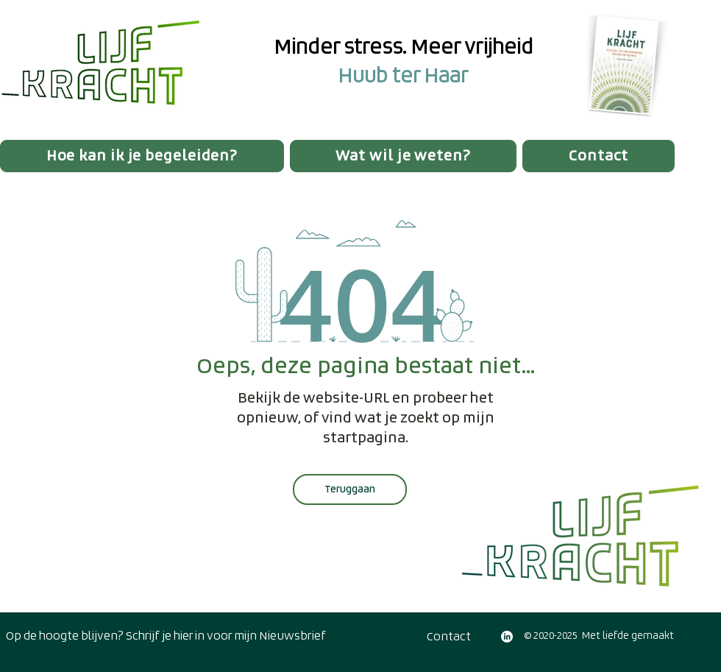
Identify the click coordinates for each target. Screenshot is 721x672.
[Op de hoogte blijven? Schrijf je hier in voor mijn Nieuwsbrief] (165, 636)
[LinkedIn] (507, 637)
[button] (142, 156)
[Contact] (449, 636)
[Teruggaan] (350, 489)
